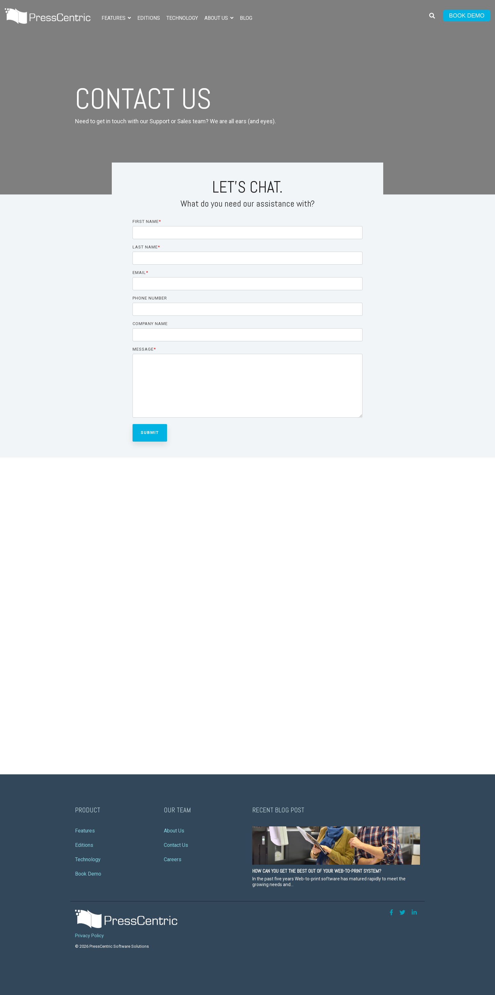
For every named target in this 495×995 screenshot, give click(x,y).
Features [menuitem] (85, 831)
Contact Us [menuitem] (176, 845)
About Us (216, 18)
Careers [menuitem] (172, 859)
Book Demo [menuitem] (88, 874)
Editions (148, 18)
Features (114, 18)
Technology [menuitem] (88, 859)
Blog (246, 18)
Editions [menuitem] (84, 845)
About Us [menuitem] (174, 831)
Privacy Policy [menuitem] (89, 935)
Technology (182, 18)
